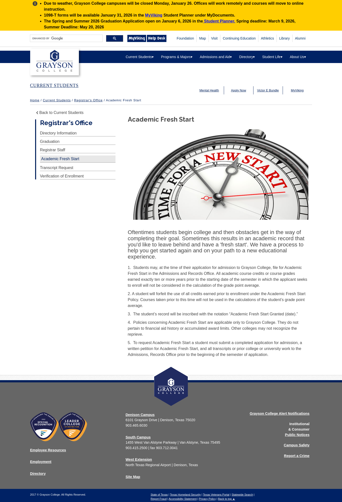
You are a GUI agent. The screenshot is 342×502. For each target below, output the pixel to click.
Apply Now (238, 90)
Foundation (185, 38)
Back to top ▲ (226, 498)
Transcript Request (56, 168)
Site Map (133, 477)
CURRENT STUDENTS (54, 85)
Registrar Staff (52, 150)
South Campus (138, 437)
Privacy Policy (207, 498)
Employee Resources (48, 450)
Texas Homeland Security (185, 494)
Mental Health (209, 90)
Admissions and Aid (216, 57)
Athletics (267, 38)
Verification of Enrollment (62, 176)
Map (202, 38)
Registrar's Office (88, 100)
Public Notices (297, 435)
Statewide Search (242, 494)
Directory (247, 57)
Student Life (272, 57)
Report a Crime (296, 456)
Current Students (140, 57)
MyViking (153, 15)
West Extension (139, 459)
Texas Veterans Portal (216, 494)
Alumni (300, 38)
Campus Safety (297, 445)
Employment (40, 462)
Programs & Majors (176, 57)
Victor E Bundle (268, 90)
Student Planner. (219, 21)
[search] (65, 38)
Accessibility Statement (183, 498)
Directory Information (58, 133)
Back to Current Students (59, 112)
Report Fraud (159, 498)
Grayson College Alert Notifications (280, 413)
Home (35, 100)
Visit (214, 38)
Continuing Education (239, 38)
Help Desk (156, 38)
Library (284, 38)
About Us (298, 57)
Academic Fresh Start (60, 159)
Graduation (50, 141)
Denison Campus (140, 415)
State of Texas (159, 494)
